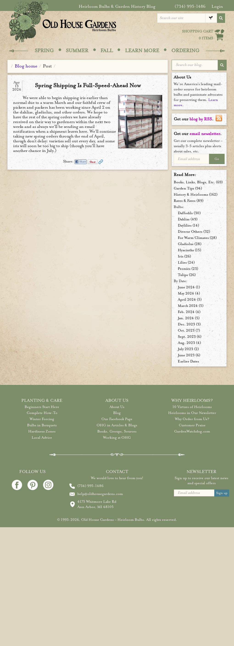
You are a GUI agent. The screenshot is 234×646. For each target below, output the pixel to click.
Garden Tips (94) (188, 188)
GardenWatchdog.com (192, 431)
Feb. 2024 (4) (189, 312)
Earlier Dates (188, 361)
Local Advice (42, 437)
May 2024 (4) (189, 293)
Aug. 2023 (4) (189, 343)
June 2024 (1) (189, 287)
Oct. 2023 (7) (189, 330)
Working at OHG (117, 437)
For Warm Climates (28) (197, 237)
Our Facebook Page (116, 419)
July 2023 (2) (188, 349)
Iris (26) (184, 256)
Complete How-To (42, 413)
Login (217, 6)
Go (216, 159)
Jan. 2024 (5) (189, 318)
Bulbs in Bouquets (42, 425)
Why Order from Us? (192, 419)
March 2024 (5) (190, 305)
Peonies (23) (188, 268)
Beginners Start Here (42, 407)
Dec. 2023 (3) (189, 324)
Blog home (26, 66)
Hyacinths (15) (189, 250)
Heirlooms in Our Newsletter (192, 413)
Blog (117, 413)
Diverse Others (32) (194, 231)
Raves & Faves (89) (188, 200)
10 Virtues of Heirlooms (192, 407)
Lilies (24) (186, 262)
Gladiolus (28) (189, 244)
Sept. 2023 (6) (189, 336)
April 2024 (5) (190, 299)
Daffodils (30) (189, 213)
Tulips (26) (187, 275)
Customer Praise (192, 425)
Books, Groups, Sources (116, 431)
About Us (116, 407)
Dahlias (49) (188, 219)
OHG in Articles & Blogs (117, 425)
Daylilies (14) (188, 225)
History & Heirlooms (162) (195, 194)
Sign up (221, 493)
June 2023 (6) (189, 355)
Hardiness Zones (42, 431)
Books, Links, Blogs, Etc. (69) (198, 182)
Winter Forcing (42, 419)
